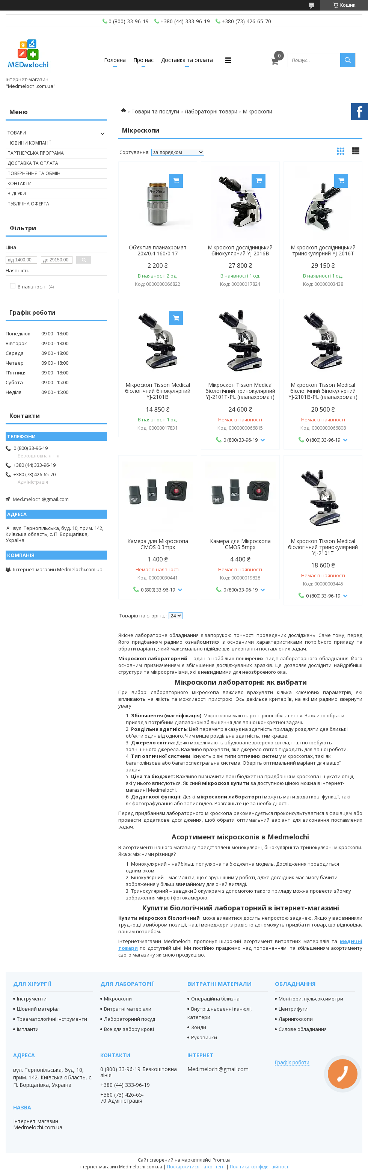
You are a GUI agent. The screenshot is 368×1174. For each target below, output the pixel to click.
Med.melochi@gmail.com (41, 499)
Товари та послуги (155, 111)
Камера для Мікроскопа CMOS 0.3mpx (157, 544)
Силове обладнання (303, 1029)
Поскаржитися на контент (196, 1166)
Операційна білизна (215, 998)
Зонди (198, 1027)
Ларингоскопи (296, 1019)
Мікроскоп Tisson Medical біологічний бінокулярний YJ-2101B (157, 391)
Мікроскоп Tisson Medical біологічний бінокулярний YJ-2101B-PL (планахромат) (322, 391)
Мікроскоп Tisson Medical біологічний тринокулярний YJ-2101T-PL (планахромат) (240, 391)
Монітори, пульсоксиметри (311, 998)
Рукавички (204, 1037)
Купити (176, 181)
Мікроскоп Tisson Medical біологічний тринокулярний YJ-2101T (323, 547)
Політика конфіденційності (260, 1166)
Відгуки (17, 193)
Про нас (143, 59)
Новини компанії (29, 143)
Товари (17, 133)
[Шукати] (347, 60)
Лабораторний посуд (129, 1019)
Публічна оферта (28, 204)
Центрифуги (293, 1008)
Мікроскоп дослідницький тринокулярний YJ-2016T (323, 250)
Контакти (20, 183)
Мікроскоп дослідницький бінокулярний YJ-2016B (240, 250)
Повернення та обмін (34, 173)
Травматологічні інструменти (52, 1019)
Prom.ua (222, 1160)
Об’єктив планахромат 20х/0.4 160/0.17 (158, 250)
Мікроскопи (118, 998)
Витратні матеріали (127, 1008)
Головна (115, 59)
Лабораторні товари (211, 111)
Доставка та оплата (187, 59)
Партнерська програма (36, 153)
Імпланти (28, 1029)
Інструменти (32, 998)
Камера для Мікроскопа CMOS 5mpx (240, 544)
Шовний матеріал (38, 1008)
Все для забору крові (129, 1029)
